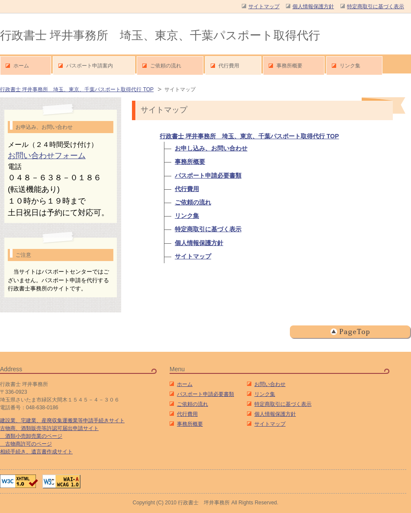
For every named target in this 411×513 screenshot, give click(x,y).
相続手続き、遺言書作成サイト (36, 452)
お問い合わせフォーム (47, 155)
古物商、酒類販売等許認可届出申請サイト (49, 428)
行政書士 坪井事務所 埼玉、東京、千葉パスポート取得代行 (160, 35)
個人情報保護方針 (199, 242)
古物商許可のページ (26, 444)
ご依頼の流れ (193, 202)
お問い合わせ (270, 384)
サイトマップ (193, 256)
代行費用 (187, 188)
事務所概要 (190, 161)
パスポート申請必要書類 (208, 175)
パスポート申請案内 (89, 66)
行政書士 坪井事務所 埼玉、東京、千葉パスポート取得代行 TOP (77, 89)
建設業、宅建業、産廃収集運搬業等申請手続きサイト (62, 420)
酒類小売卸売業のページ (31, 436)
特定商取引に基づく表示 (208, 229)
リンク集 (187, 215)
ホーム (185, 384)
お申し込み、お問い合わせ (211, 148)
